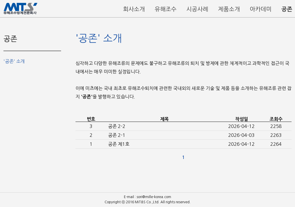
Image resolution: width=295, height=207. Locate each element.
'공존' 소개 (14, 61)
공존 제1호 (118, 144)
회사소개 (134, 9)
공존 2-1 (116, 135)
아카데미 (261, 9)
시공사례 (197, 9)
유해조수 (166, 9)
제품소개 (229, 9)
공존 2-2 (116, 126)
